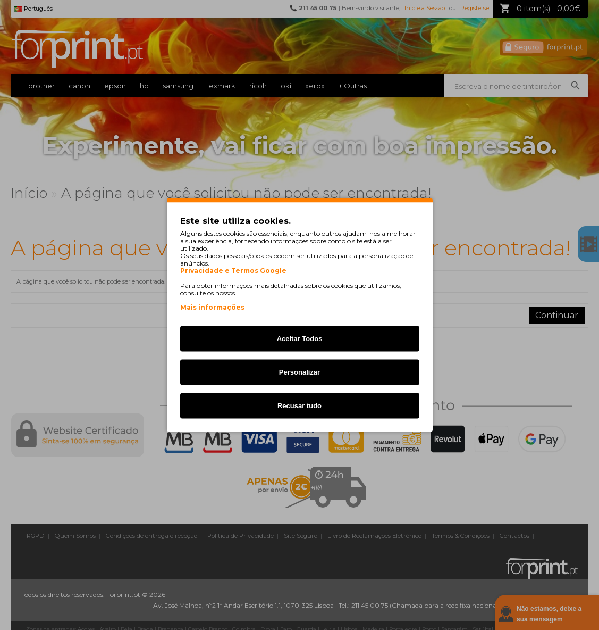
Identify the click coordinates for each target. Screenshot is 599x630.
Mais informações (212, 307)
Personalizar (299, 372)
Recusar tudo (299, 406)
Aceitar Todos (300, 339)
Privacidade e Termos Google (233, 271)
